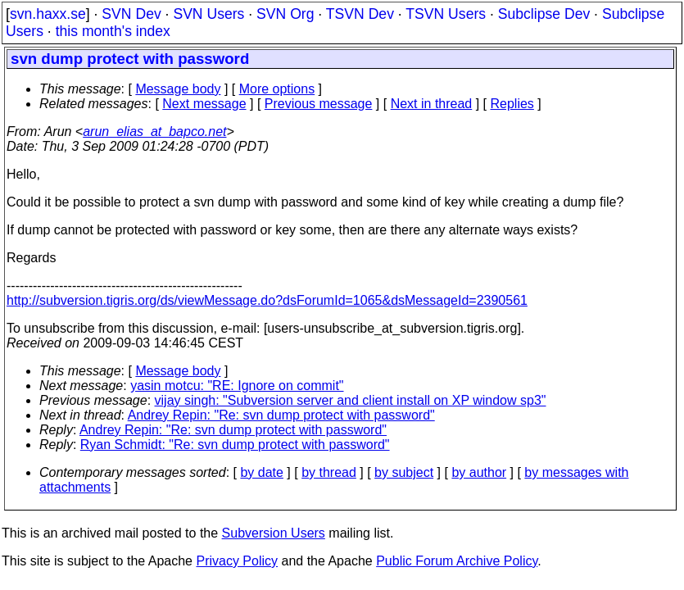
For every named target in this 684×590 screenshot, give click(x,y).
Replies (512, 104)
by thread (328, 472)
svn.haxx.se (48, 14)
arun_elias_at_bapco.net (154, 131)
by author (478, 472)
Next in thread (432, 104)
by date (261, 472)
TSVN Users (445, 14)
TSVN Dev (360, 14)
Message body (177, 89)
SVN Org (285, 14)
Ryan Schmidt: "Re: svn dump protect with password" (235, 445)
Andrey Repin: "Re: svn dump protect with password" (281, 415)
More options (277, 89)
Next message (204, 104)
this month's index (113, 31)
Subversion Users (273, 533)
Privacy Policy (237, 561)
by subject (403, 472)
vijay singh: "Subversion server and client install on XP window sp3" (350, 400)
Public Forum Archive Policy (456, 561)
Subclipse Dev (544, 14)
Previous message (319, 104)
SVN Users (208, 14)
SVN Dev (131, 14)
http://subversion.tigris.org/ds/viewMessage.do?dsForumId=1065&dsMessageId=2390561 (267, 300)
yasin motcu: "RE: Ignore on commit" (236, 386)
